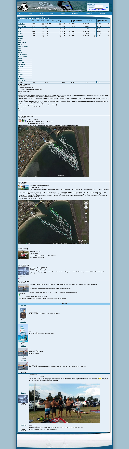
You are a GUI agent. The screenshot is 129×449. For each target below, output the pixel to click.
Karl (19, 40)
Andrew (20, 66)
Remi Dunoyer (22, 26)
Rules (52, 13)
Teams (62, 13)
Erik (19, 68)
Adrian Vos (21, 24)
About (30, 13)
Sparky (20, 52)
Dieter (20, 70)
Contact (102, 13)
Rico (19, 72)
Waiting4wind (22, 42)
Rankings (75, 13)
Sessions (89, 13)
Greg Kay (21, 78)
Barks (20, 58)
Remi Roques (22, 80)
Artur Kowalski (22, 54)
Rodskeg (20, 74)
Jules (19, 76)
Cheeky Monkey (22, 56)
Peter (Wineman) (23, 46)
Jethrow (20, 38)
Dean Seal (21, 62)
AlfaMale (20, 36)
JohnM (20, 31)
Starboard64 (21, 64)
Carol (19, 50)
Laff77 (20, 44)
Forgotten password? (95, 9)
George (20, 33)
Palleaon (20, 60)
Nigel (19, 28)
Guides (40, 13)
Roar (19, 48)
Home (19, 13)
